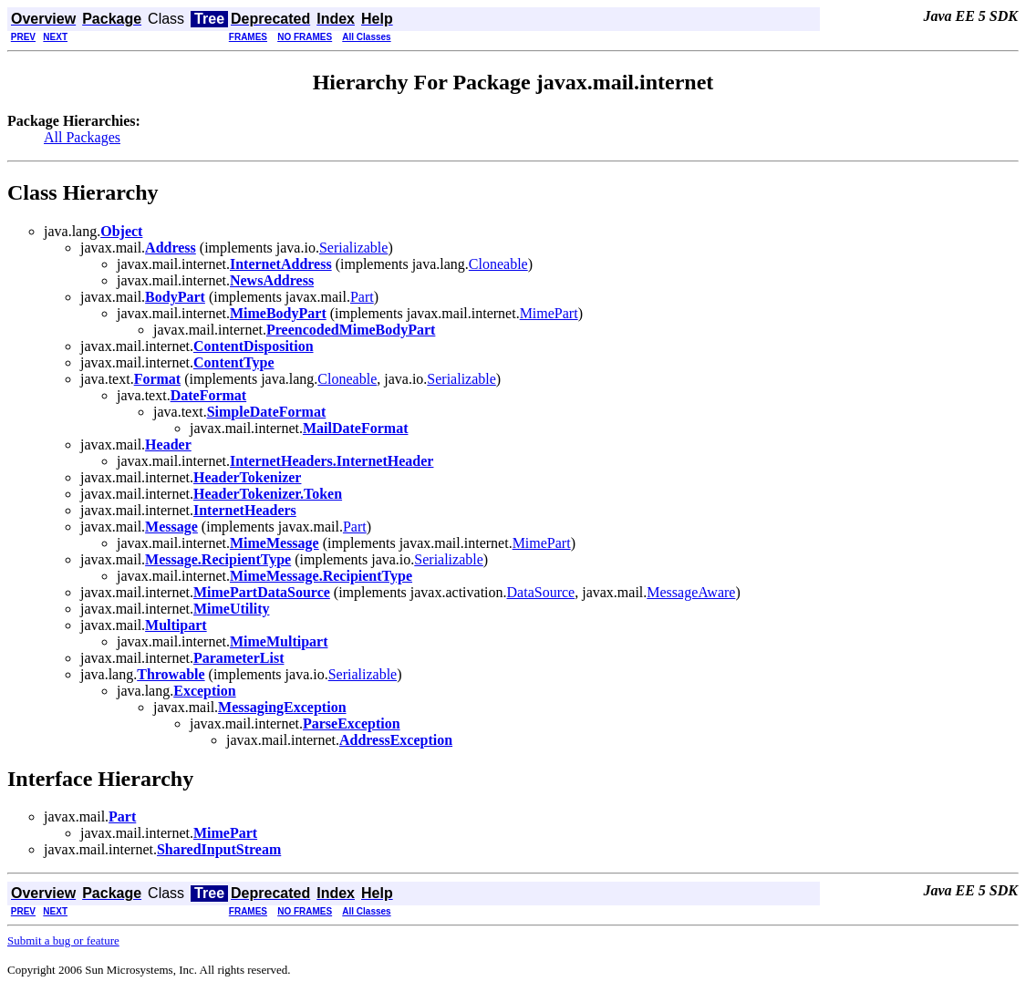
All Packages (82, 137)
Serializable (354, 247)
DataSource (541, 592)
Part (362, 297)
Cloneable (498, 264)
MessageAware (691, 592)
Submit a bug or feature (63, 940)
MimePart (549, 313)
